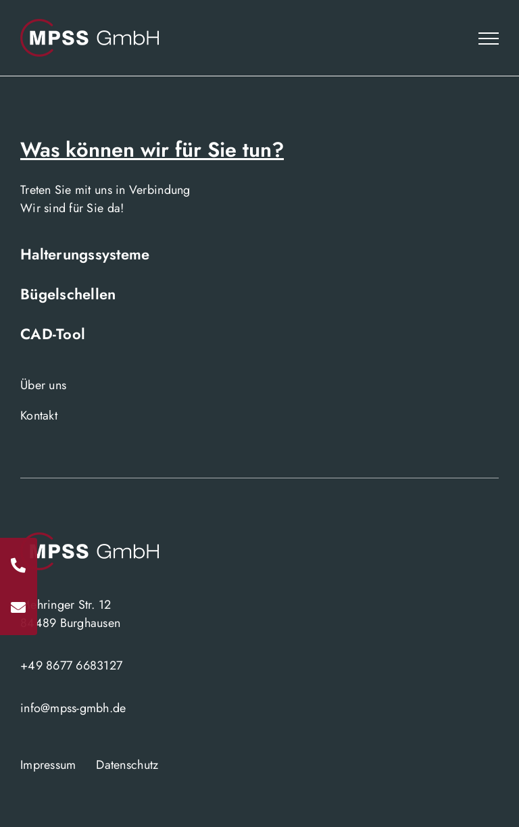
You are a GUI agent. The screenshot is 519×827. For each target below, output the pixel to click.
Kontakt (38, 415)
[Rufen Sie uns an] (18, 565)
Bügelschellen (68, 294)
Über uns (43, 385)
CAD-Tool (52, 334)
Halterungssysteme (85, 254)
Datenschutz (127, 765)
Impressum (48, 765)
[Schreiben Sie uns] (18, 607)
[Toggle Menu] (488, 38)
